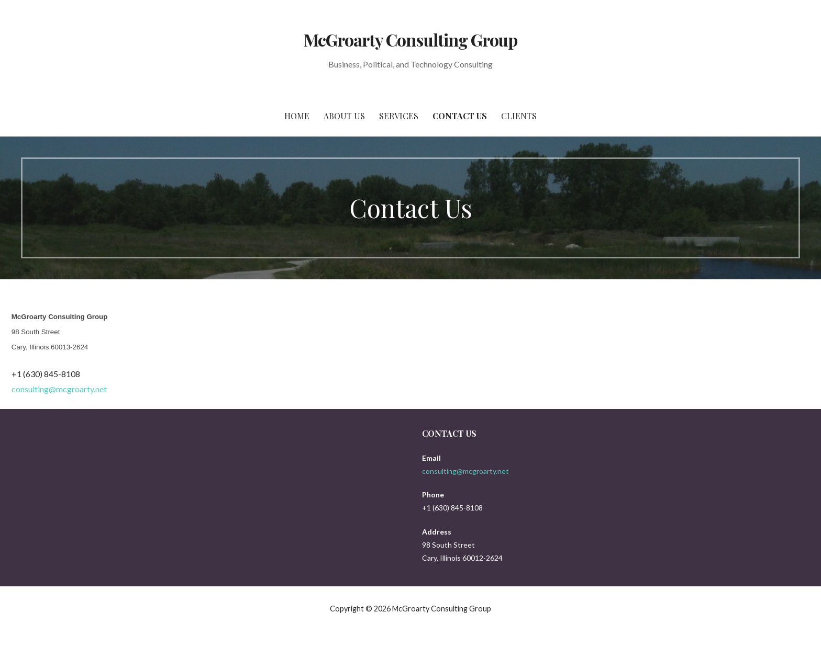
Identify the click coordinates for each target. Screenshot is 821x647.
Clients (519, 115)
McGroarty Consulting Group (410, 39)
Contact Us (459, 115)
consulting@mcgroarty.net (59, 389)
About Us (344, 115)
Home (296, 115)
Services (398, 115)
